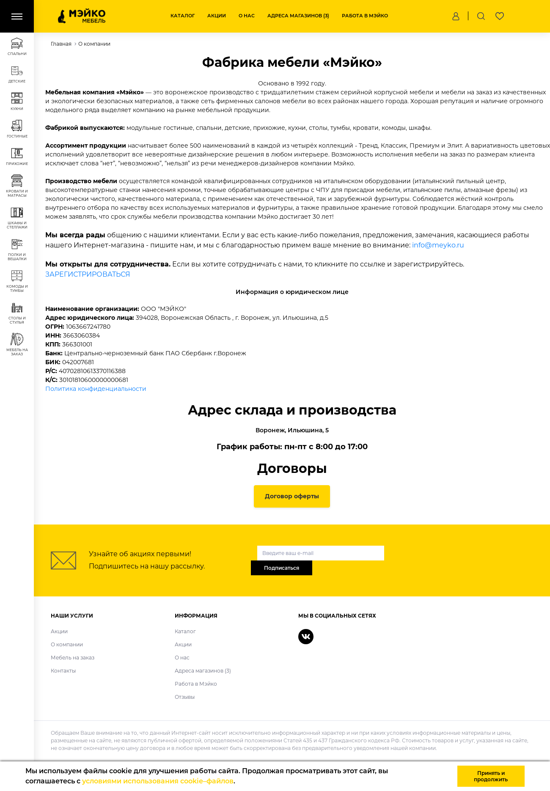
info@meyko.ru (438, 245)
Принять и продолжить (491, 776)
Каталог (182, 16)
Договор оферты (292, 496)
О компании (67, 644)
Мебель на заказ (72, 657)
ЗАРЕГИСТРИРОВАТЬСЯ (87, 274)
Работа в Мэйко (365, 16)
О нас (247, 16)
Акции (216, 16)
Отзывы (185, 697)
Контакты (63, 670)
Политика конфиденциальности (95, 389)
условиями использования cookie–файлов (158, 781)
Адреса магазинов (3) (298, 16)
